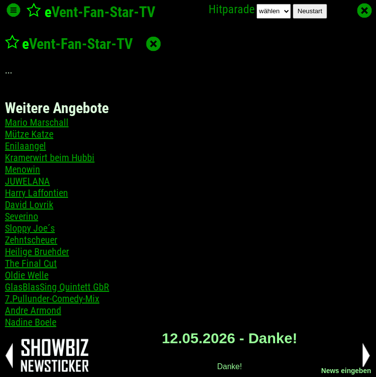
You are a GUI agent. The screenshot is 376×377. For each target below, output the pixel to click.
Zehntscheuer (31, 240)
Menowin (22, 169)
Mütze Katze (29, 134)
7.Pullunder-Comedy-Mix (52, 299)
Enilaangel (25, 146)
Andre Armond (33, 310)
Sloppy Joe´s (30, 228)
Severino (21, 216)
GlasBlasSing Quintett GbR (57, 287)
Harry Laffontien (36, 193)
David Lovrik (29, 205)
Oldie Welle (26, 275)
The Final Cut (31, 263)
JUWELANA (27, 181)
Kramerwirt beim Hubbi (49, 158)
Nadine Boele (30, 322)
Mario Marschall (37, 122)
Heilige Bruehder (37, 252)
